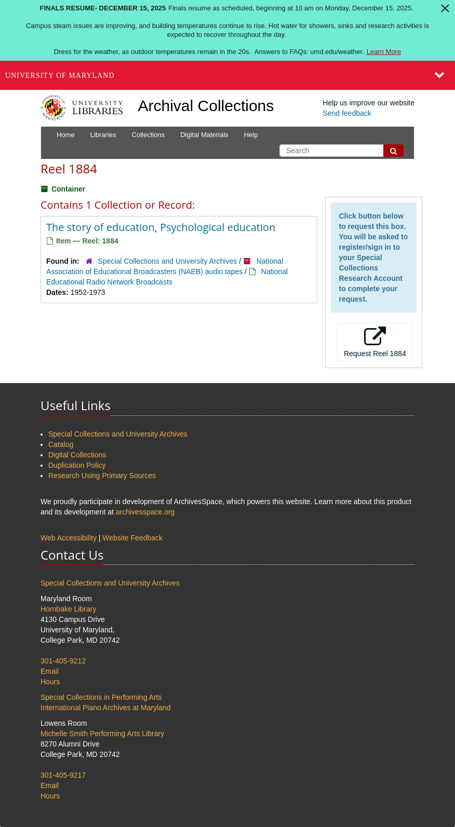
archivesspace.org (145, 512)
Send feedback (347, 113)
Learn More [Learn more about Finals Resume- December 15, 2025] (384, 52)
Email (50, 671)
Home (66, 135)
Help (251, 135)
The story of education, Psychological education (160, 227)
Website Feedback (132, 538)
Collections (148, 135)
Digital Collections (77, 455)
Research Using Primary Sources (102, 475)
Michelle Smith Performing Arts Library (102, 733)
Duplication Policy (77, 465)
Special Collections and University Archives (167, 261)
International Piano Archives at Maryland (106, 707)
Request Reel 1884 (375, 342)
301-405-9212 (63, 661)
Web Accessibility (69, 538)
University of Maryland (60, 75)
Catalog (60, 444)
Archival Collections (206, 105)
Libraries (103, 135)
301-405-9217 (63, 775)
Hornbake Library (68, 609)
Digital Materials (204, 135)
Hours (50, 681)
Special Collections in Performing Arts (101, 697)
